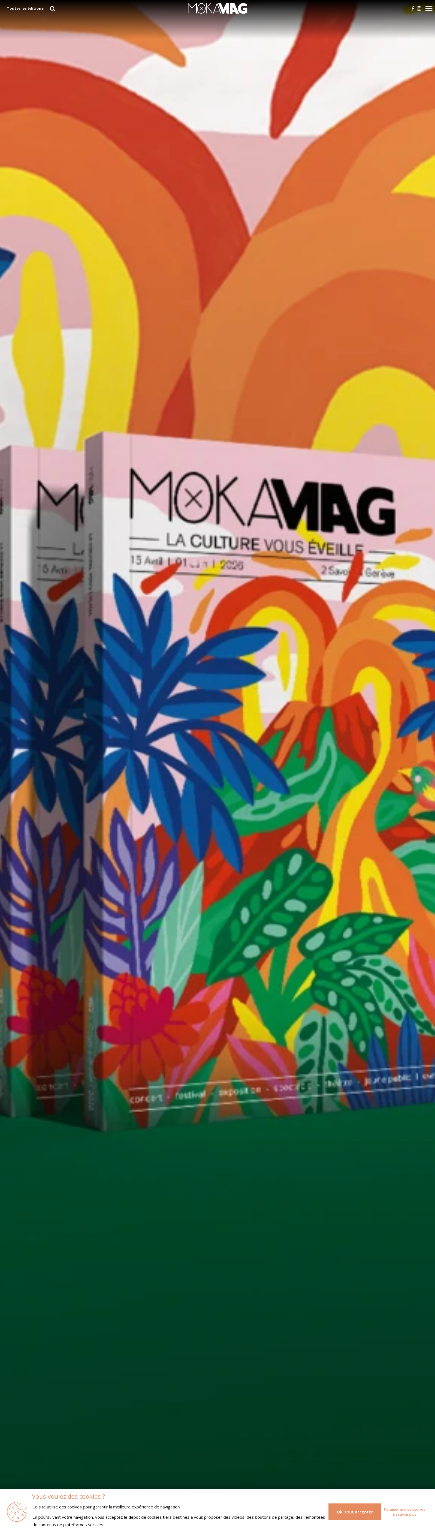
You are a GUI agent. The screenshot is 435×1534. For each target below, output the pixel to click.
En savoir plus (404, 1514)
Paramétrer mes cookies (404, 1509)
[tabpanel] (217, 767)
